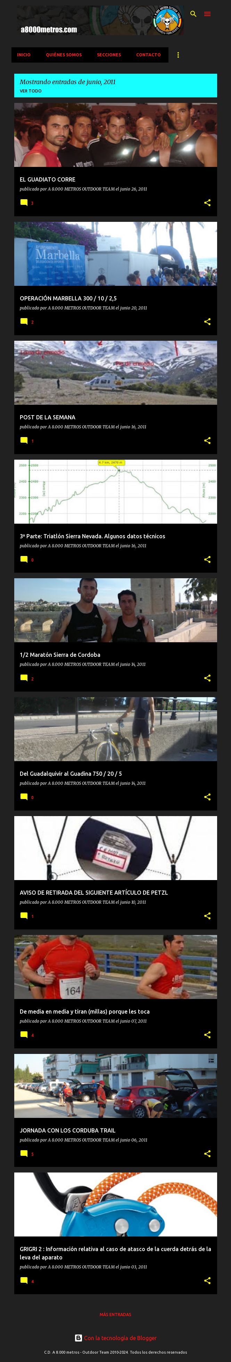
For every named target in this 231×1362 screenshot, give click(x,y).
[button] (207, 203)
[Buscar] (193, 14)
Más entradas (115, 1314)
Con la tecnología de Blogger (115, 1338)
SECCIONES (109, 55)
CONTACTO (148, 55)
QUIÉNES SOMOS (64, 55)
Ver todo (31, 91)
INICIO (24, 55)
